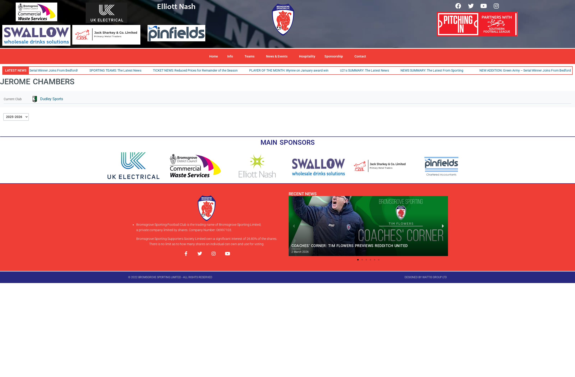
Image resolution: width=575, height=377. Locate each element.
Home (213, 56)
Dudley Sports (51, 99)
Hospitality (307, 56)
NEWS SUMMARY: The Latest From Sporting (434, 70)
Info (231, 56)
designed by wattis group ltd (426, 277)
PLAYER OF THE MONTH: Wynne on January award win (291, 70)
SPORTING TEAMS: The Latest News (118, 70)
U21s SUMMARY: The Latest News (366, 70)
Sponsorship (334, 56)
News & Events (278, 56)
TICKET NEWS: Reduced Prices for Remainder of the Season (197, 70)
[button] (358, 259)
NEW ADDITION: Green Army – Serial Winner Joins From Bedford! (528, 70)
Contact (360, 56)
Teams (251, 56)
